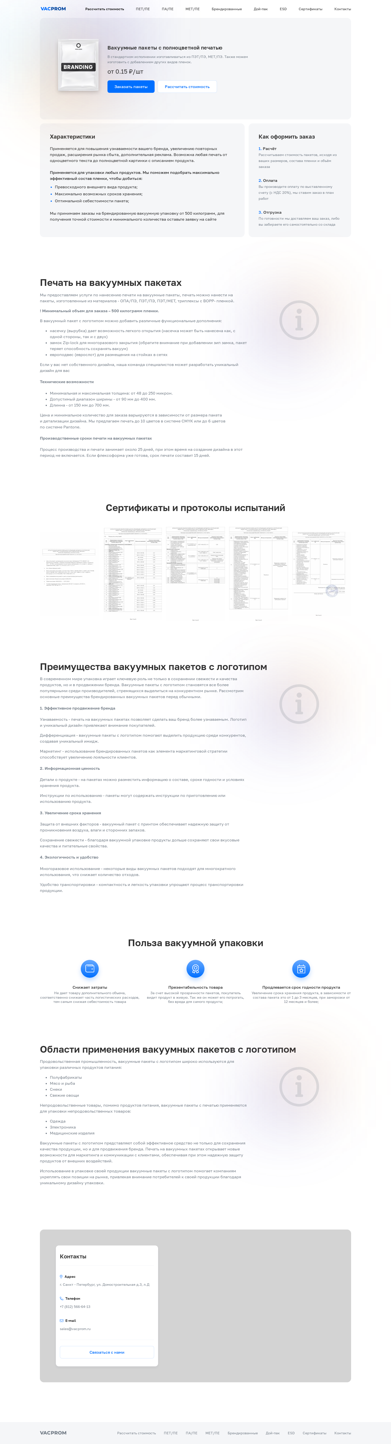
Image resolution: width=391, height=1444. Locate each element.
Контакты (342, 9)
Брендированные (227, 9)
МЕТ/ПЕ (193, 9)
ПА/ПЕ (168, 9)
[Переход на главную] (53, 9)
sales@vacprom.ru (75, 1329)
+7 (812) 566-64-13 (75, 1306)
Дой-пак (261, 9)
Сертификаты (310, 9)
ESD (283, 9)
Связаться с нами (107, 1352)
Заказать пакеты (131, 86)
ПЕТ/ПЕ (143, 9)
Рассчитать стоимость (104, 9)
